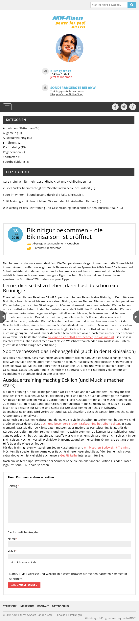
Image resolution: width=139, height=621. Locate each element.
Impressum (27, 606)
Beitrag (13, 486)
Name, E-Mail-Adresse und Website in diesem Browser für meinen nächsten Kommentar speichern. (68, 574)
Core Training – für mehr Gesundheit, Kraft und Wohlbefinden (44, 181)
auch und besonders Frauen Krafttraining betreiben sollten (80, 423)
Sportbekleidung (14, 162)
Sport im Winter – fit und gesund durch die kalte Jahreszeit (42, 195)
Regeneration (12, 152)
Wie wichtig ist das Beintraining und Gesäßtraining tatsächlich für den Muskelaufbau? (60, 208)
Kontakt (43, 606)
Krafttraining (11, 147)
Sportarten (10, 157)
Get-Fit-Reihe (69, 455)
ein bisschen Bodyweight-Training (106, 447)
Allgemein (9, 133)
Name (12, 539)
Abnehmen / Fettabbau (18, 128)
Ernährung (10, 142)
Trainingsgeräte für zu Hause (67, 93)
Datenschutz (60, 606)
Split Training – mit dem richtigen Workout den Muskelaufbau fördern (49, 201)
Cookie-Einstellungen (69, 615)
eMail (12, 551)
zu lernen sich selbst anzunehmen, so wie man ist (81, 337)
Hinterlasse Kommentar (47, 248)
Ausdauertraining (14, 138)
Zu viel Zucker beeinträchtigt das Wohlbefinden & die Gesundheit (46, 188)
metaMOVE (129, 618)
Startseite (10, 606)
